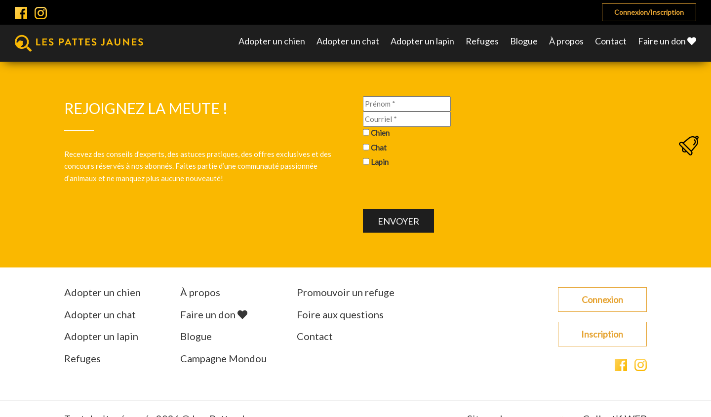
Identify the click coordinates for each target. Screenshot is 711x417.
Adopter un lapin (422, 41)
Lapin (380, 161)
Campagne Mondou (223, 358)
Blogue (524, 41)
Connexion (602, 299)
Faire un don (667, 41)
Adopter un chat (347, 41)
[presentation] (438, 190)
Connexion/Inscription (649, 12)
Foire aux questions (340, 314)
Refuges (482, 41)
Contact (611, 41)
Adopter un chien (271, 41)
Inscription (602, 334)
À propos (566, 41)
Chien (380, 132)
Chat (379, 147)
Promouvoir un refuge (346, 292)
